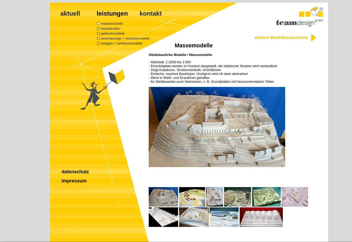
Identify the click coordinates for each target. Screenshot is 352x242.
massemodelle (112, 24)
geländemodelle (113, 33)
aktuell (70, 13)
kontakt (151, 13)
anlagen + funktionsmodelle (121, 43)
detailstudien (110, 28)
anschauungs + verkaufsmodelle (125, 38)
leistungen (112, 13)
